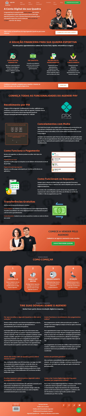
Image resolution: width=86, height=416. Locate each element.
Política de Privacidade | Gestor (43, 411)
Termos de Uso (43, 404)
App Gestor (30, 3)
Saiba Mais (63, 85)
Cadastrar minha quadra (72, 3)
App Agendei (22, 3)
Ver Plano (55, 3)
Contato (48, 2)
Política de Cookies (43, 407)
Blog (61, 2)
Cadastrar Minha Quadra (63, 243)
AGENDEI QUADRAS (10, 3)
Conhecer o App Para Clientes (66, 32)
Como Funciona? (39, 3)
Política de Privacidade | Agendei (43, 409)
